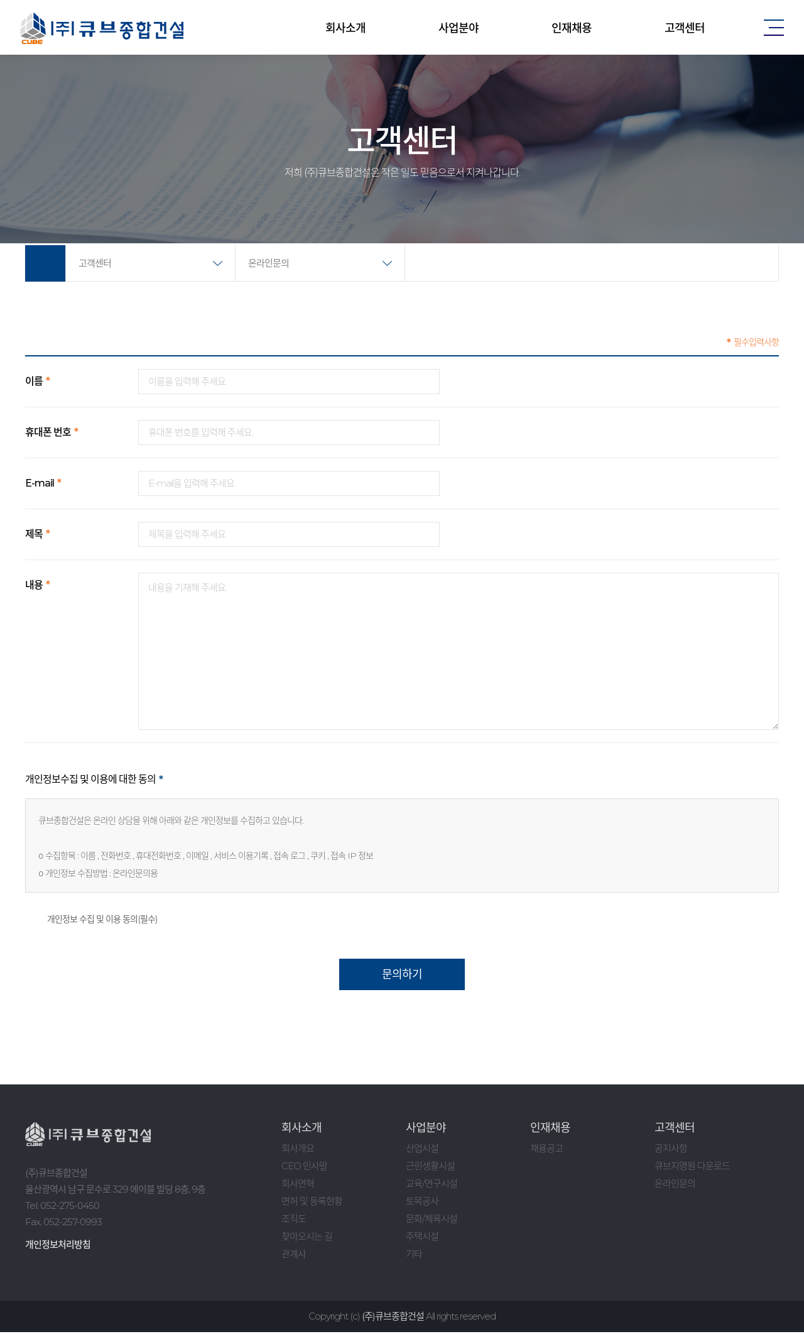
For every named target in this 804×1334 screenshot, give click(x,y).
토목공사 (422, 1203)
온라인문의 (268, 263)
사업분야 (458, 28)
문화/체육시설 (431, 1221)
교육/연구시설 (431, 1185)
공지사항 (671, 1150)
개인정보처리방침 (57, 1246)
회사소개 (345, 28)
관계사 (293, 1256)
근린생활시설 (430, 1168)
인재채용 (571, 28)
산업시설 (422, 1150)
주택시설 (422, 1238)
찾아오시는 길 (306, 1238)
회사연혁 (297, 1185)
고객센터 (685, 28)
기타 (414, 1256)
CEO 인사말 (304, 1168)
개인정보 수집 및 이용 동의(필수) (91, 921)
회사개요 (297, 1150)
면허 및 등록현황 (311, 1203)
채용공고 (546, 1150)
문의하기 (402, 976)
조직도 (293, 1221)
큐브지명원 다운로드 (692, 1168)
